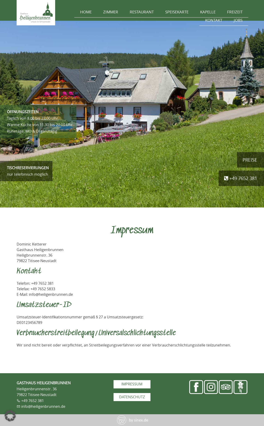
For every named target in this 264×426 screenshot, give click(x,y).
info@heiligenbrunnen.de (43, 406)
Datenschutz (132, 396)
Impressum (131, 384)
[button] (10, 416)
